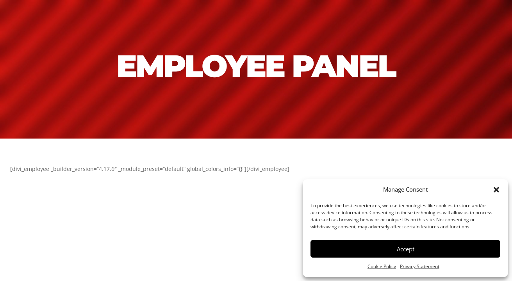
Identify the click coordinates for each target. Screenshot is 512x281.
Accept (405, 249)
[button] (496, 190)
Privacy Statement (419, 266)
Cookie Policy (381, 266)
